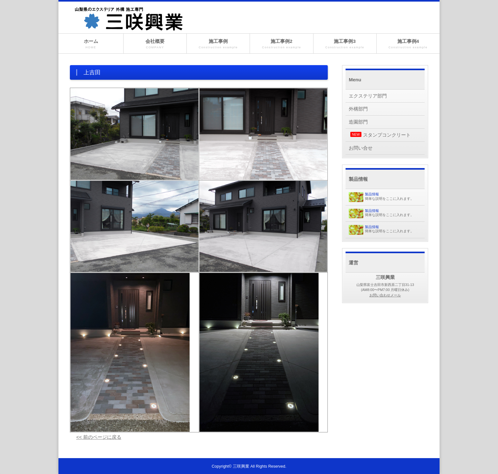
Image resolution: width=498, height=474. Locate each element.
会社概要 (155, 44)
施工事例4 (408, 44)
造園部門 (358, 122)
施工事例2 (281, 44)
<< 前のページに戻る (98, 437)
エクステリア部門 (368, 95)
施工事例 (218, 44)
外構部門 (358, 109)
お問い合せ (361, 148)
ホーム (90, 44)
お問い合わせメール (385, 295)
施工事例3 (344, 44)
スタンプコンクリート (380, 135)
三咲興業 (241, 466)
